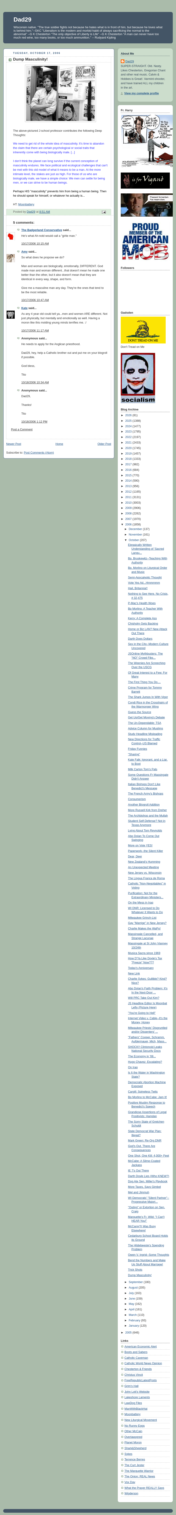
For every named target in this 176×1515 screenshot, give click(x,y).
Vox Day (129, 1482)
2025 (129, 420)
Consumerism (137, 799)
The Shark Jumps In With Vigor (148, 697)
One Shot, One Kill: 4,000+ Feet (148, 1155)
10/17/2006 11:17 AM (35, 330)
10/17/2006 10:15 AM (35, 243)
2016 (129, 470)
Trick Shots (135, 1269)
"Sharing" (134, 754)
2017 (129, 464)
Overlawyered (133, 1437)
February (135, 1320)
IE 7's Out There (138, 1170)
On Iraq (133, 1067)
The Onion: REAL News (139, 1476)
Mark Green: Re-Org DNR (145, 1140)
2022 (129, 437)
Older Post (104, 444)
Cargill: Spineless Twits (143, 1091)
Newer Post (13, 444)
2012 (129, 491)
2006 (129, 524)
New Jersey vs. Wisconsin (145, 872)
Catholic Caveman (136, 1357)
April (132, 1309)
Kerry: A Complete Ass (142, 618)
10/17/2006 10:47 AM (35, 300)
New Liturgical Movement (140, 1420)
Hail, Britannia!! (138, 588)
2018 (129, 458)
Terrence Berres (134, 1459)
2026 (129, 415)
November (136, 534)
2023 (129, 431)
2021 (129, 442)
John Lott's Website (136, 1391)
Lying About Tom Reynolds (145, 830)
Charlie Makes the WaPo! (144, 928)
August (134, 1287)
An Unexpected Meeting (143, 867)
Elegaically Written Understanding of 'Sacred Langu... (146, 549)
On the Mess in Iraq (140, 902)
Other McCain (133, 1431)
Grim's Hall (131, 1386)
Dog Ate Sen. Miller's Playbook (148, 1181)
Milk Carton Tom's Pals (142, 769)
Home (59, 444)
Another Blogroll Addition (144, 804)
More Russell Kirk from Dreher (147, 810)
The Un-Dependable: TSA (144, 723)
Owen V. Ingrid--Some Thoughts (148, 1254)
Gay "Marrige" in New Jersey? (147, 923)
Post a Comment (22, 429)
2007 (129, 519)
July (132, 1293)
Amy (24, 251)
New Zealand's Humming (144, 861)
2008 (129, 513)
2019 (129, 453)
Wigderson (131, 1493)
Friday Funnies (137, 749)
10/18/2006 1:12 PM (34, 421)
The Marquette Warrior (138, 1471)
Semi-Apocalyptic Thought (145, 577)
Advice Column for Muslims (145, 728)
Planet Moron (133, 1442)
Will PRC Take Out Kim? (143, 997)
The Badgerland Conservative (41, 230)
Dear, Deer (135, 856)
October (134, 540)
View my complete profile (141, 93)
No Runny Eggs (134, 1425)
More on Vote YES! (140, 845)
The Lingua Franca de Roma (146, 878)
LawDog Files (133, 1403)
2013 (129, 486)
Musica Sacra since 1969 (144, 953)
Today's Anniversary (141, 968)
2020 (129, 448)
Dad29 (22, 19)
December (136, 529)
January (134, 1325)
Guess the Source (139, 712)
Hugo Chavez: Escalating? (145, 1061)
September (136, 1282)
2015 (129, 475)
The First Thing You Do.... (144, 682)
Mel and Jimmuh (138, 1192)
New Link (134, 973)
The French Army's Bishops (145, 793)
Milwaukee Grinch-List (142, 917)
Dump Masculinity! (140, 1275)
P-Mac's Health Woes (142, 603)
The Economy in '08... (142, 1056)
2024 (129, 426)
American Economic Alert (140, 1346)
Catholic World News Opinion (143, 1363)
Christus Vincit (133, 1374)
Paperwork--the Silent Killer (145, 851)
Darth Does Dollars (140, 638)
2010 (129, 502)
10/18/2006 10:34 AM (35, 382)
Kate (24, 308)
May (132, 1304)
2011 (129, 497)
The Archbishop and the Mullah (148, 815)
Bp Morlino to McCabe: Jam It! (147, 1097)
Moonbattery (26, 204)
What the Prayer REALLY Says (144, 1488)
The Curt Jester (134, 1465)
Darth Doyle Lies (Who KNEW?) (148, 1176)
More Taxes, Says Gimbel (144, 1187)
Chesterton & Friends (138, 1369)
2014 (129, 480)
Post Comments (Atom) (39, 452)
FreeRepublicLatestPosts (140, 1380)
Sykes (128, 1454)
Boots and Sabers (135, 1352)
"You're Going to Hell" (142, 1013)
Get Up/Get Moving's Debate (146, 717)
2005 (129, 1332)
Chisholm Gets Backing (143, 623)
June (132, 1298)
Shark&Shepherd (135, 1448)
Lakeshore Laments (137, 1397)
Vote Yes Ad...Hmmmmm (144, 582)
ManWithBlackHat (135, 1408)
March (133, 1315)
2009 (129, 508)
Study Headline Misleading (145, 734)
